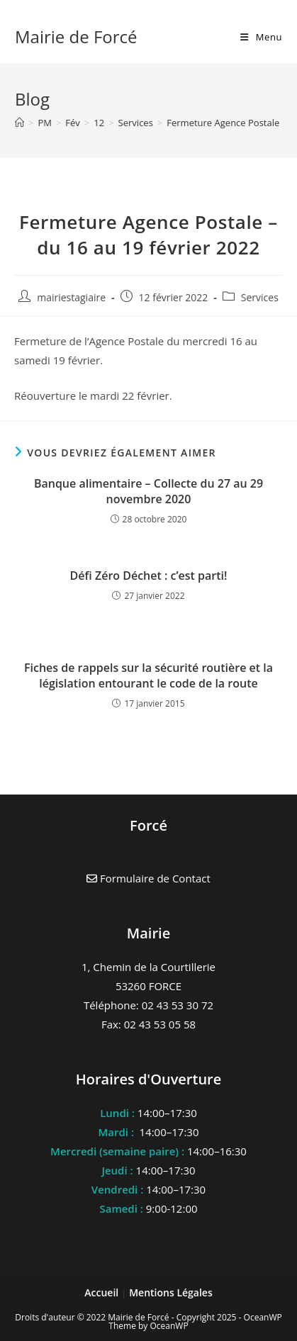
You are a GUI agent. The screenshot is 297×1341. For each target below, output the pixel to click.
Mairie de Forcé (76, 36)
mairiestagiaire (71, 297)
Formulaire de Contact (148, 878)
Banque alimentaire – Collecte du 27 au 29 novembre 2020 (148, 491)
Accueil (102, 1292)
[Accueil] (19, 122)
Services (260, 297)
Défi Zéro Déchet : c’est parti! (149, 575)
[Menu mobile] (261, 37)
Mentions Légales (171, 1292)
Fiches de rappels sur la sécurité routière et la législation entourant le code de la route (148, 675)
